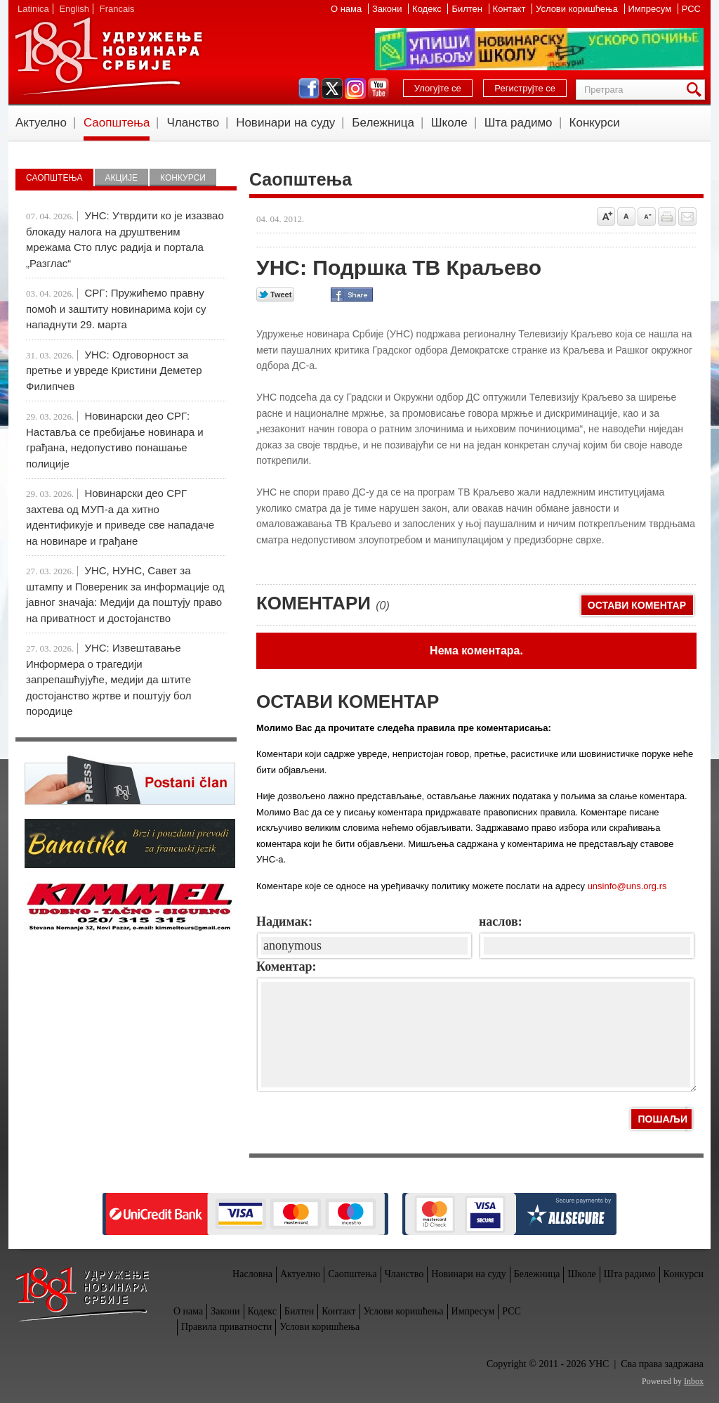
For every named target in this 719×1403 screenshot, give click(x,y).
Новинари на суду (285, 122)
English (74, 9)
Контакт (510, 9)
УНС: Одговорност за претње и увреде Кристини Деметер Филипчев (114, 370)
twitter (332, 88)
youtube (378, 88)
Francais (117, 9)
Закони (388, 9)
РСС (691, 9)
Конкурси (594, 122)
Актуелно (41, 122)
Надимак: (284, 921)
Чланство (192, 122)
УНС (108, 56)
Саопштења (117, 122)
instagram (355, 88)
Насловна (252, 1274)
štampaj (667, 216)
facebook (308, 88)
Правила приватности (226, 1326)
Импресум (651, 9)
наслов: (500, 921)
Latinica (33, 9)
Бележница (383, 122)
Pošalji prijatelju (687, 216)
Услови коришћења (578, 9)
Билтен (467, 9)
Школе (449, 122)
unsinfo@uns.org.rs (627, 886)
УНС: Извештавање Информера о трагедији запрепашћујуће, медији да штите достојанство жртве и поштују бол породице (108, 679)
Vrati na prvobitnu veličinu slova (626, 216)
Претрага (696, 89)
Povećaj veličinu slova (606, 216)
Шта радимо (518, 122)
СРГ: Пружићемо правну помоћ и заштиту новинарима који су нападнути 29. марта (116, 308)
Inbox (694, 1381)
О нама (347, 9)
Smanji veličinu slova (647, 216)
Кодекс (428, 9)
